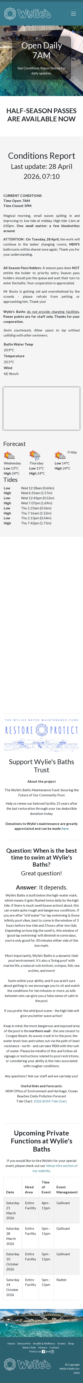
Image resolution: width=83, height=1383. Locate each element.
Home (11, 1343)
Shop (71, 1343)
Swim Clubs (29, 1347)
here (65, 828)
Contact (54, 1347)
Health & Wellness (44, 1343)
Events (62, 1343)
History (42, 1347)
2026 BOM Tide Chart (50, 1101)
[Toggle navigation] (74, 13)
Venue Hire (24, 1343)
